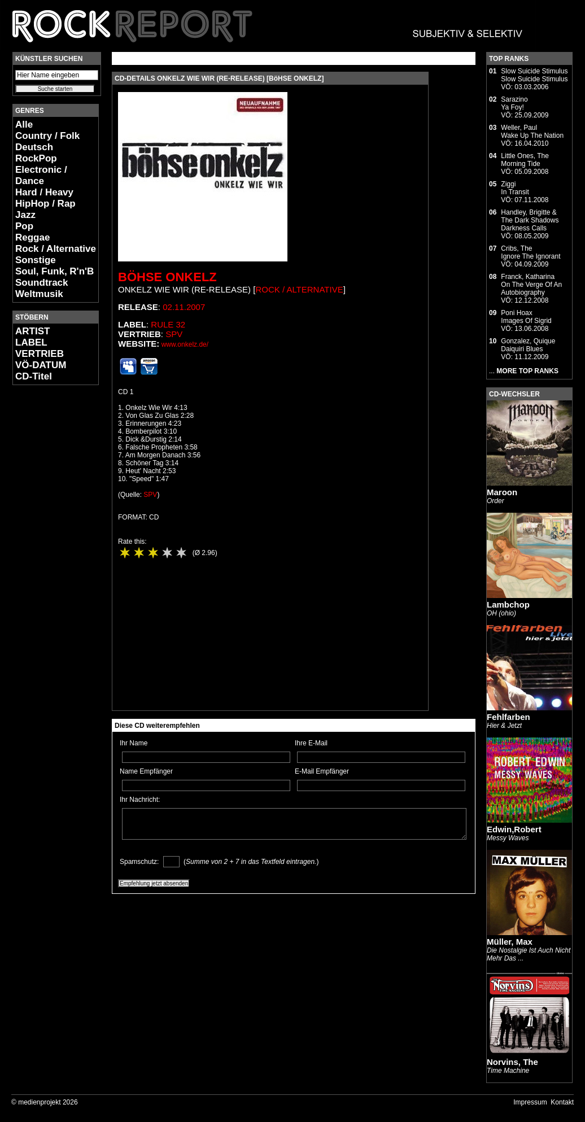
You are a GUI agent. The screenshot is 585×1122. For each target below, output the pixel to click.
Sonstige (35, 260)
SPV (173, 334)
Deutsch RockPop (36, 153)
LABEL (31, 342)
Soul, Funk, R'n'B (54, 271)
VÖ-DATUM (40, 365)
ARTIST (32, 331)
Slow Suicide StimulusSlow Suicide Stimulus (534, 75)
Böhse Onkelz (167, 277)
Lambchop (508, 604)
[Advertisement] (46, 562)
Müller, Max (509, 941)
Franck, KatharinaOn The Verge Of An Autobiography (531, 284)
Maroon (502, 492)
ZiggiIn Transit (515, 188)
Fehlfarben (508, 717)
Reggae (32, 237)
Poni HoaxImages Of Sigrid (526, 317)
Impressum (530, 1102)
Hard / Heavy (44, 192)
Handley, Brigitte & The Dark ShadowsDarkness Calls (529, 220)
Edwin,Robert (514, 829)
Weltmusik (39, 294)
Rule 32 (168, 324)
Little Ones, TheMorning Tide (525, 160)
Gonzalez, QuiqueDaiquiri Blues (528, 345)
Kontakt (562, 1102)
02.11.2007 (184, 307)
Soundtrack (41, 282)
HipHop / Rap (45, 203)
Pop (24, 226)
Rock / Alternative (55, 248)
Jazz (25, 214)
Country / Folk (47, 135)
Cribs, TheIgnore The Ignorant (530, 252)
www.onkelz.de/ (184, 344)
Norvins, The (512, 1062)
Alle (24, 124)
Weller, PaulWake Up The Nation (532, 131)
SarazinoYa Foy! (514, 103)
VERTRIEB (39, 353)
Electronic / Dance (41, 175)
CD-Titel (33, 376)
